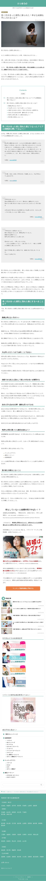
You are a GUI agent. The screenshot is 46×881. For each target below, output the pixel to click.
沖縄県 (42, 856)
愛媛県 (14, 850)
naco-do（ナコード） (13, 746)
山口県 (24, 841)
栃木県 (9, 812)
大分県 (24, 856)
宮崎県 (30, 856)
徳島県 (3, 850)
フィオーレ (10, 748)
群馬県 (14, 812)
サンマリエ (10, 744)
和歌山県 (35, 834)
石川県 (14, 823)
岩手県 (14, 805)
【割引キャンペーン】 (11, 734)
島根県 (9, 841)
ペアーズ (9, 763)
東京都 (3, 814)
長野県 (30, 823)
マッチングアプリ (10, 760)
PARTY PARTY (11, 777)
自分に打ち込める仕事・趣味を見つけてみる (20, 112)
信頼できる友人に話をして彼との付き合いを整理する (23, 110)
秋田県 (19, 805)
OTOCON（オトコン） (13, 775)
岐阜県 (35, 823)
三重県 (3, 834)
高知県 (19, 850)
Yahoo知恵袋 (13, 180)
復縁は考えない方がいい (15, 105)
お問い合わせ (5, 862)
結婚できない (4, 12)
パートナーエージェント (13, 750)
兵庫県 (24, 834)
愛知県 (3, 825)
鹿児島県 (35, 856)
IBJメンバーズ (11, 742)
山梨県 (24, 823)
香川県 (9, 850)
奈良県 (30, 834)
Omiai (8, 765)
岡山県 (14, 841)
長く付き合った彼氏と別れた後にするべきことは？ (22, 103)
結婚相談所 (8, 738)
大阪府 (19, 834)
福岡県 (3, 856)
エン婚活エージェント (13, 754)
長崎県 (14, 856)
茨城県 (3, 812)
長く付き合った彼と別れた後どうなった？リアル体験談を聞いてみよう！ (24, 99)
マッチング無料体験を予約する (23, 588)
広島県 (19, 841)
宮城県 (24, 805)
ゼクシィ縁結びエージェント (15, 756)
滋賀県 (9, 834)
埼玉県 (19, 812)
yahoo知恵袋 (13, 160)
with (8, 767)
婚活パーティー (9, 772)
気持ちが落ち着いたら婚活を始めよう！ (19, 114)
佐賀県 (9, 856)
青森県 (9, 805)
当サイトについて (6, 868)
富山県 (9, 823)
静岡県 (40, 823)
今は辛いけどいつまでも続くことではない (20, 108)
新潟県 (3, 823)
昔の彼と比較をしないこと (15, 117)
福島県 (35, 805)
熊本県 (19, 856)
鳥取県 (3, 841)
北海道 (3, 805)
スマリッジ (10, 752)
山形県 (30, 805)
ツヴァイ (9, 740)
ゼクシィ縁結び (11, 769)
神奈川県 (9, 814)
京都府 (14, 834)
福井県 (19, 823)
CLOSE (23, 93)
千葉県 (24, 812)
